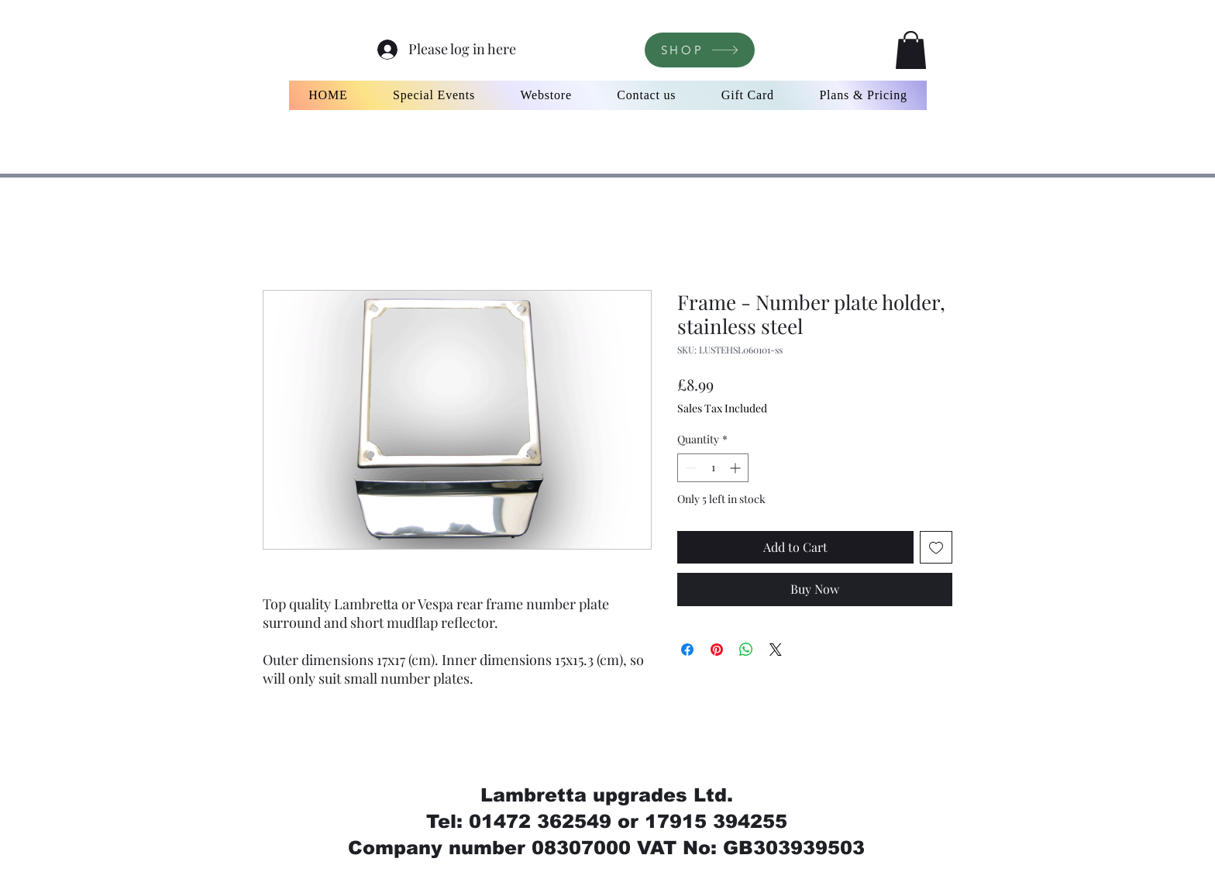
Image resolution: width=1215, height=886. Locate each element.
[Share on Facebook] (687, 649)
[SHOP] (700, 50)
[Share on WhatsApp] (746, 649)
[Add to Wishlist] (936, 547)
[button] (911, 50)
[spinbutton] (713, 467)
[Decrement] (689, 467)
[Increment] (736, 467)
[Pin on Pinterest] (716, 649)
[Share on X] (775, 649)
